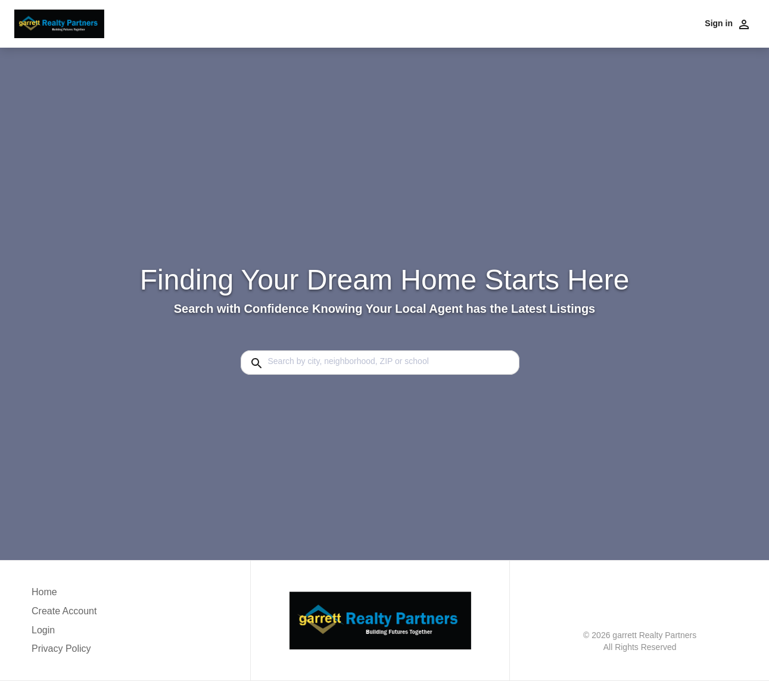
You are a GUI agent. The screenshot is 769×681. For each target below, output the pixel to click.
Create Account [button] (64, 611)
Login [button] (43, 630)
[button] (64, 633)
